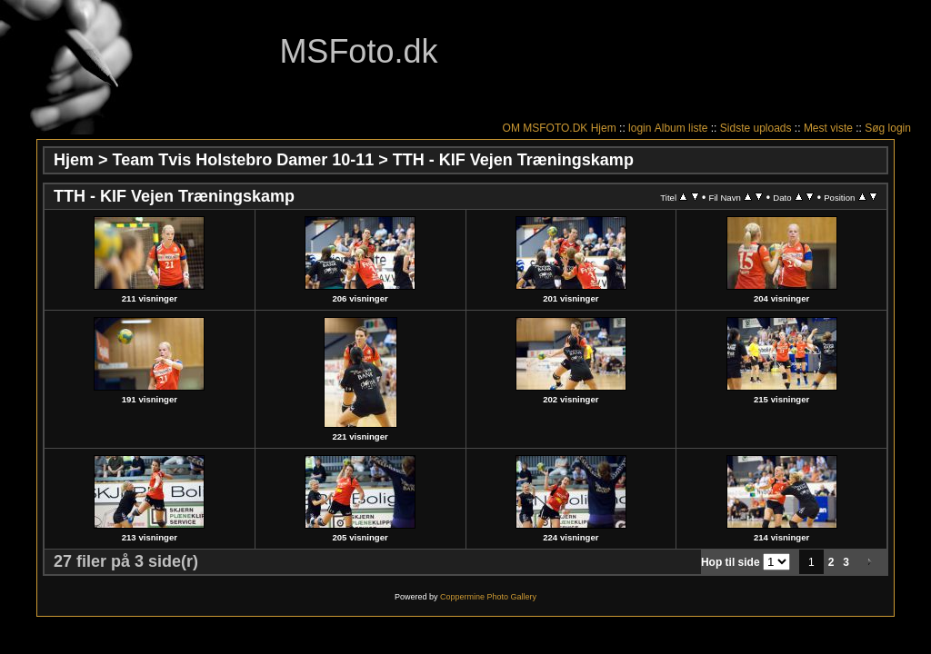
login (639, 128)
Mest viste (828, 128)
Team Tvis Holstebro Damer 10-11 (244, 160)
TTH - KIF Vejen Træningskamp (513, 160)
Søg (875, 128)
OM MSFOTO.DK (545, 128)
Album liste (681, 128)
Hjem (603, 128)
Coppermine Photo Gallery (488, 596)
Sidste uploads (756, 128)
